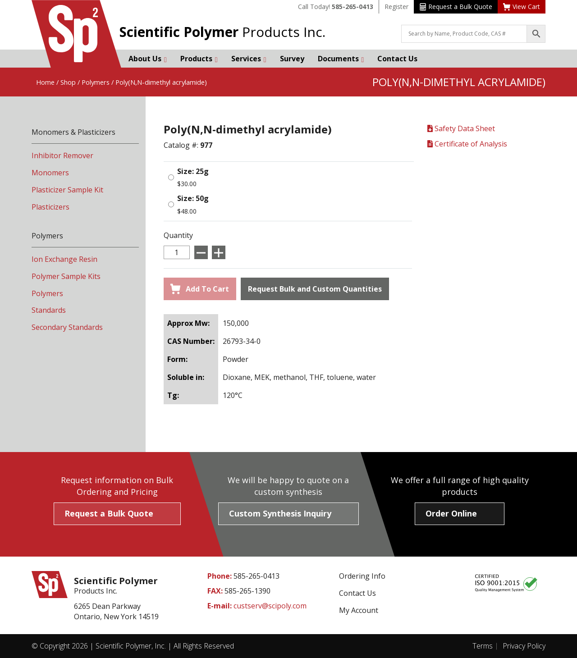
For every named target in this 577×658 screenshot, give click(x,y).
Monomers (50, 173)
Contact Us (397, 59)
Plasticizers (50, 207)
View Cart (521, 6)
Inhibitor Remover (62, 155)
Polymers (96, 82)
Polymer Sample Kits (66, 276)
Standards (49, 310)
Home (45, 82)
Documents (341, 59)
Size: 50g (193, 198)
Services (248, 59)
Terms (482, 646)
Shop (68, 82)
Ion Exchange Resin (64, 259)
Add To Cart (199, 289)
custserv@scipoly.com (270, 606)
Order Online (451, 513)
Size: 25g (193, 171)
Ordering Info (362, 576)
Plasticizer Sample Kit (67, 190)
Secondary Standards (67, 327)
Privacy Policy (524, 646)
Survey (292, 59)
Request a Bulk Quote (456, 6)
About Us (147, 59)
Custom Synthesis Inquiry (280, 513)
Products (199, 59)
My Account (358, 610)
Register (396, 6)
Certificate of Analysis (467, 144)
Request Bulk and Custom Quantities (315, 289)
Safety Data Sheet (461, 128)
